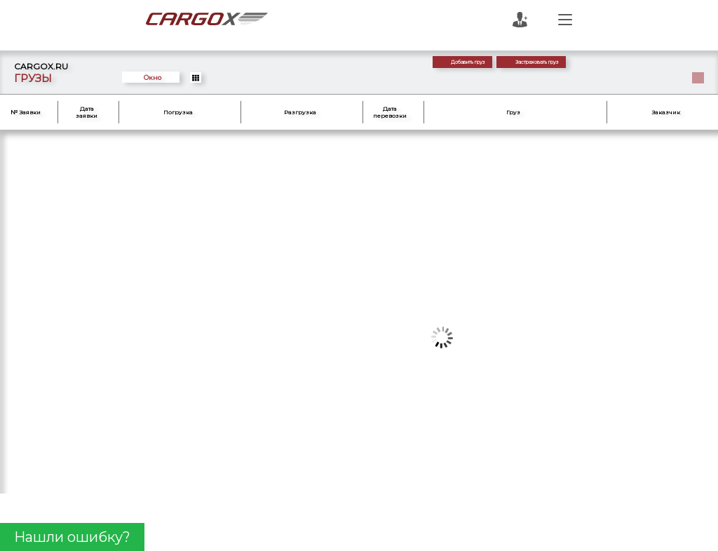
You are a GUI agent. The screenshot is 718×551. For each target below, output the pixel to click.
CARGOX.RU (41, 67)
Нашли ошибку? (72, 537)
